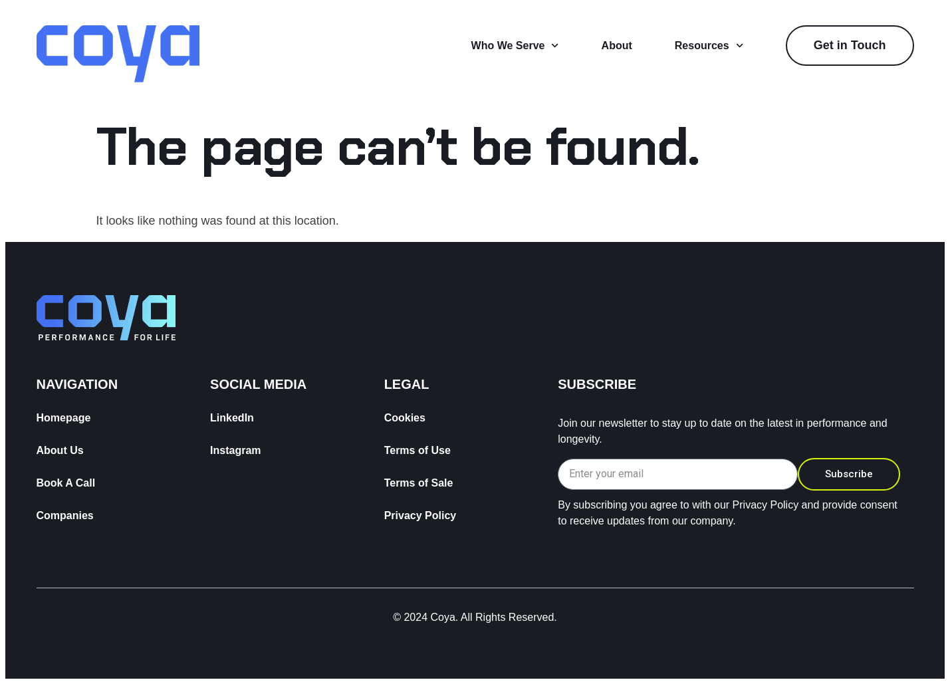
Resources (709, 46)
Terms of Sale (418, 483)
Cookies (404, 417)
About (617, 45)
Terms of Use (417, 450)
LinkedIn (232, 417)
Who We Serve (515, 46)
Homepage (64, 417)
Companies (65, 515)
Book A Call (66, 483)
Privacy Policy (420, 515)
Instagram (235, 450)
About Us (60, 450)
